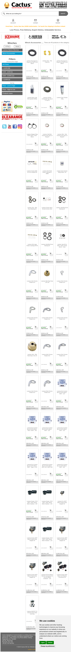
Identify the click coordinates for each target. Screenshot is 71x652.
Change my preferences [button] (47, 646)
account (13, 23)
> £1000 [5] (6, 79)
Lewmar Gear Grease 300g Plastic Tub (62, 171)
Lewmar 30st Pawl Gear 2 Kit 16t (47, 281)
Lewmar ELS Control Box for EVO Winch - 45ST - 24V (62, 466)
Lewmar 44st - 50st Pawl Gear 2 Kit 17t (32, 355)
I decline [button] (50, 642)
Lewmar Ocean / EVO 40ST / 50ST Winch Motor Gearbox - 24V (32, 503)
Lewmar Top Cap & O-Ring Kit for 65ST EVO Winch (62, 62)
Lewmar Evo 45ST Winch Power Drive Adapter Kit (62, 503)
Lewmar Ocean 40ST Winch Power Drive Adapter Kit (32, 539)
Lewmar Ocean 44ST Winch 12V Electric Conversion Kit (62, 576)
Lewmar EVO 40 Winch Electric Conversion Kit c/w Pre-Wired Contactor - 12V (47, 576)
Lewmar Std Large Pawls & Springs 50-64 (32, 245)
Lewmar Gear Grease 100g (62, 98)
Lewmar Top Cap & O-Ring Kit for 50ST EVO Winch (32, 62)
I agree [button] (43, 642)
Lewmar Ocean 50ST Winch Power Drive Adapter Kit (32, 576)
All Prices (6, 64)
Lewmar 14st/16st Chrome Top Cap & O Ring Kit (47, 136)
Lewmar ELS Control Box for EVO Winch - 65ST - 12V (47, 429)
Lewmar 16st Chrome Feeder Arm (32, 281)
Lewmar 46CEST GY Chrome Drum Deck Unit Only (32, 613)
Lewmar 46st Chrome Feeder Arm (47, 355)
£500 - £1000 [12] (8, 76)
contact (35, 23)
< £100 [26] (6, 68)
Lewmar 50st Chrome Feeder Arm (62, 355)
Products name (8, 93)
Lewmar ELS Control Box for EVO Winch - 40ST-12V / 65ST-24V (47, 466)
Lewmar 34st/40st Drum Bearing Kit (62, 208)
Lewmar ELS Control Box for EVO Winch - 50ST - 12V (62, 429)
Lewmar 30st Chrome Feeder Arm (62, 281)
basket (58, 23)
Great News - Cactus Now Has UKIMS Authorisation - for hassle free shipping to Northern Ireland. (35, 26)
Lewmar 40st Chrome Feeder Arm (32, 318)
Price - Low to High (9, 86)
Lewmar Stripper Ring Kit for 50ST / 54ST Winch (32, 136)
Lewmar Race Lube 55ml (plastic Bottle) (32, 98)
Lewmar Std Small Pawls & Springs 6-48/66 (47, 172)
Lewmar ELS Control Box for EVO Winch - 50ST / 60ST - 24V (32, 429)
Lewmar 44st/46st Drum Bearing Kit (47, 245)
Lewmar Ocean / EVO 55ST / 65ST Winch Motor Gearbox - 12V (47, 539)
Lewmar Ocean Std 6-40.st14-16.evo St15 (47, 208)
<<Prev (7, 46)
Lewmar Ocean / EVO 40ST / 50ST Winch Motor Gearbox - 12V (47, 503)
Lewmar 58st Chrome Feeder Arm (47, 392)
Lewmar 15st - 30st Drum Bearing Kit (32, 208)
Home (17, 46)
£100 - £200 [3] (8, 72)
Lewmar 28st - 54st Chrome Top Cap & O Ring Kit (62, 136)
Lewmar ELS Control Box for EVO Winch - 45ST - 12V (62, 392)
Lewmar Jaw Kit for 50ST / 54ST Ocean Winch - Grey (62, 246)
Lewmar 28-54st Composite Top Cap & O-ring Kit (47, 99)
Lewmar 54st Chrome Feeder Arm (62, 318)
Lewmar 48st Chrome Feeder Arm (47, 318)
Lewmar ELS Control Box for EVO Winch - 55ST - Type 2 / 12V (32, 466)
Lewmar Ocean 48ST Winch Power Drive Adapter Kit (62, 539)
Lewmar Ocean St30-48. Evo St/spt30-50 (32, 171)
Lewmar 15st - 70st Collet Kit (47, 61)
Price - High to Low (9, 89)
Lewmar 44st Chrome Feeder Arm (32, 392)
